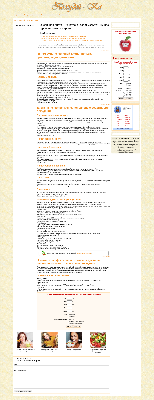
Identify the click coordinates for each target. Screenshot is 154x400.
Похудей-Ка (77, 7)
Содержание (129, 152)
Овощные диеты (32, 20)
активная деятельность (75, 323)
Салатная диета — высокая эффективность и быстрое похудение (98, 342)
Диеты (18, 15)
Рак (117, 121)
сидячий (71, 319)
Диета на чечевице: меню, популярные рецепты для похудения (63, 38)
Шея (65, 308)
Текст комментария (20, 370)
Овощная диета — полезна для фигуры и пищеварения (25, 342)
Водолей (127, 123)
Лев (118, 123)
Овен (118, 115)
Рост (65, 298)
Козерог (127, 121)
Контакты (121, 152)
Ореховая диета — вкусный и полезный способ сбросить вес (49, 342)
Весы (126, 115)
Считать (77, 326)
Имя (15, 364)
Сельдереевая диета (84, 253)
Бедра (65, 311)
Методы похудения (30, 15)
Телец (118, 117)
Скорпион (127, 117)
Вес (65, 301)
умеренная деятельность (76, 321)
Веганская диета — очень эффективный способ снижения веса (74, 342)
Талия (65, 304)
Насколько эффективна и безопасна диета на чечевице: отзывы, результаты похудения (71, 40)
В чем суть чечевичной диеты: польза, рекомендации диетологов (63, 36)
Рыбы (126, 125)
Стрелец (127, 119)
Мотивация (62, 15)
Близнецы (119, 119)
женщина (71, 316)
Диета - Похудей (19, 20)
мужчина (71, 314)
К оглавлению (104, 50)
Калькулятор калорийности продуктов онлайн (125, 32)
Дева (118, 125)
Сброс (69, 326)
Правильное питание (47, 15)
